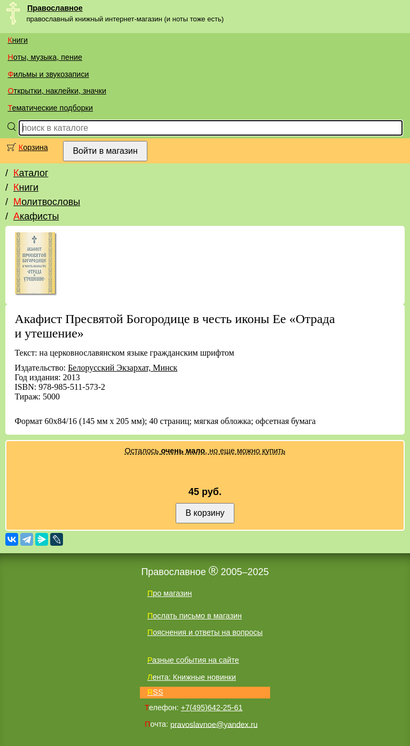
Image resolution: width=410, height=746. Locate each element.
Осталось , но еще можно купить (204, 450)
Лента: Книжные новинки (191, 677)
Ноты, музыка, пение (44, 57)
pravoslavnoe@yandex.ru (213, 724)
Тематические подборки (50, 108)
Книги (17, 40)
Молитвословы (46, 202)
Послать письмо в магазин (194, 615)
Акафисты (36, 216)
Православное (55, 8)
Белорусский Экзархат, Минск (122, 367)
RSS (155, 692)
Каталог (30, 173)
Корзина (33, 147)
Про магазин (169, 593)
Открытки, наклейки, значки (56, 91)
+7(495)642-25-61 (212, 707)
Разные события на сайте (193, 660)
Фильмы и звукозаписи (48, 74)
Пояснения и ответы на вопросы (205, 632)
